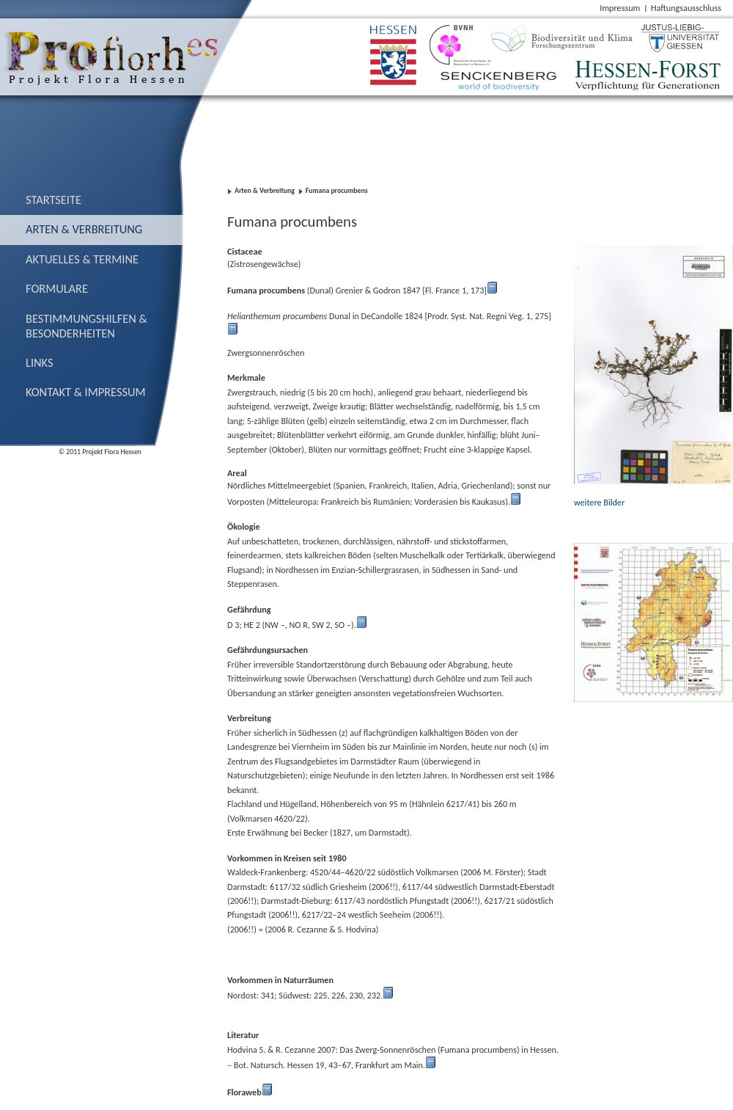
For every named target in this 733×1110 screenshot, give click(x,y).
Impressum (620, 7)
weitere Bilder (600, 502)
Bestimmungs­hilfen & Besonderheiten (86, 325)
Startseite (53, 199)
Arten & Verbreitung (84, 229)
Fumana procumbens (337, 190)
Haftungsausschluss (686, 7)
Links (40, 362)
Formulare (57, 288)
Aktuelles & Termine (82, 259)
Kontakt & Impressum (86, 391)
